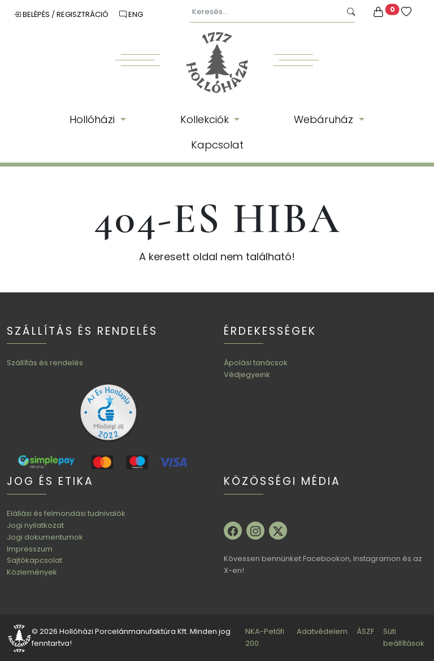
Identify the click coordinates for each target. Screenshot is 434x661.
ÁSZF (365, 631)
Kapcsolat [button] (217, 145)
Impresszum (30, 549)
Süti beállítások (403, 637)
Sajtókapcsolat (34, 560)
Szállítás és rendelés (45, 362)
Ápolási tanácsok (256, 362)
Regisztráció (83, 14)
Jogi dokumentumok (45, 537)
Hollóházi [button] (94, 119)
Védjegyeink (247, 374)
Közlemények (32, 572)
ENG (131, 14)
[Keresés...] (265, 12)
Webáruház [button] (325, 119)
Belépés (32, 14)
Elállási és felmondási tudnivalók (66, 513)
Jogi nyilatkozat (35, 525)
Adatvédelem (322, 631)
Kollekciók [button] (206, 119)
